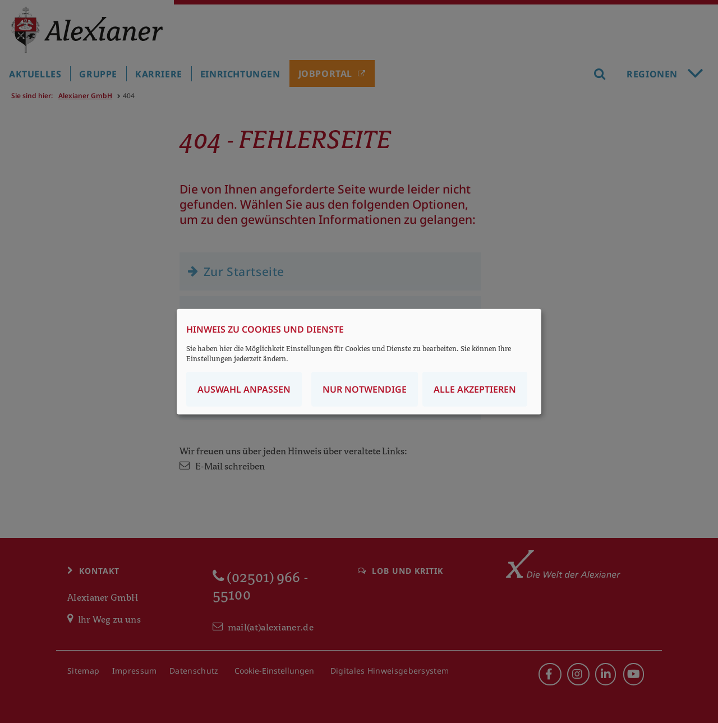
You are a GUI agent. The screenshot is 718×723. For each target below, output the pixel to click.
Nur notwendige (365, 389)
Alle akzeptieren (475, 389)
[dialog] (359, 361)
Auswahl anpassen (244, 389)
